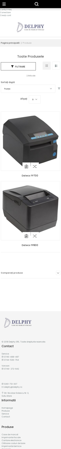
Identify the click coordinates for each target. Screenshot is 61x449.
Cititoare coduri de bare (13, 443)
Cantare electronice (11, 440)
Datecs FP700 (30, 175)
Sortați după (8, 82)
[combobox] (28, 89)
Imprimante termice (11, 446)
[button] (35, 166)
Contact (6, 416)
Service (5, 413)
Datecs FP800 (30, 245)
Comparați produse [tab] (12, 272)
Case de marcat (10, 434)
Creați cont (5, 15)
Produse (6, 410)
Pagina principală (10, 42)
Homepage (7, 408)
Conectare (5, 12)
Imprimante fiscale (11, 437)
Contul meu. (6, 9)
